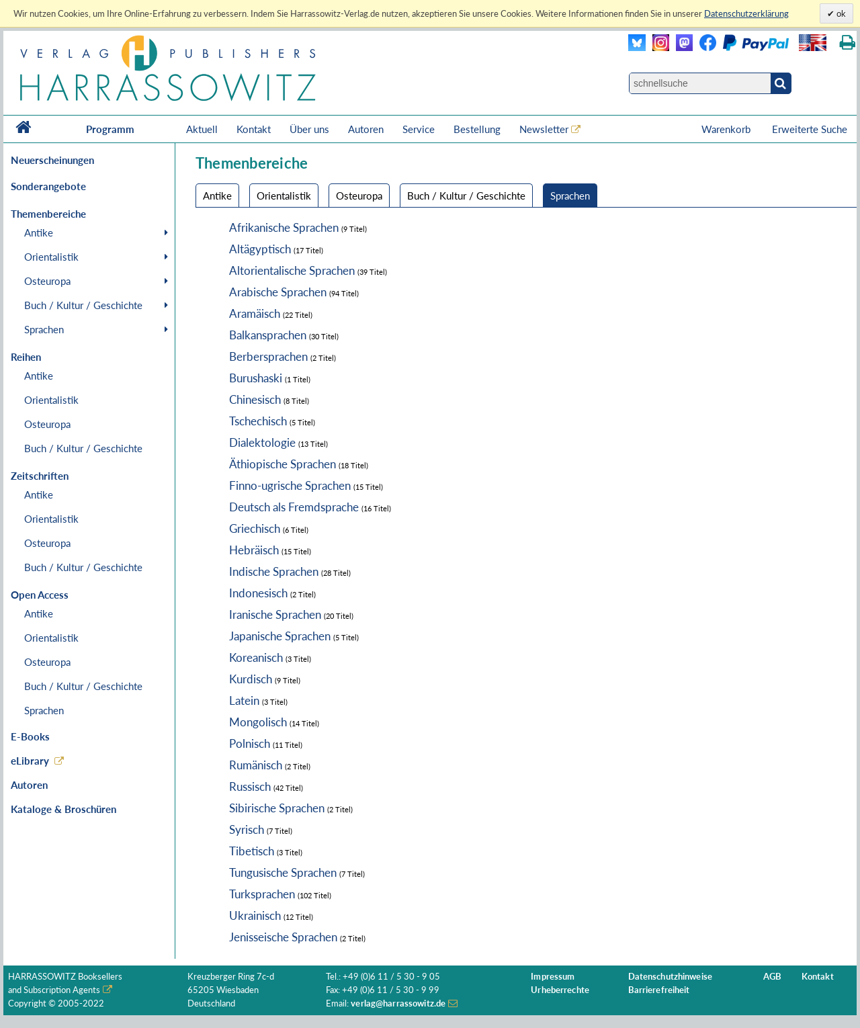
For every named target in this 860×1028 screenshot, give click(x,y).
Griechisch (254, 528)
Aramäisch (254, 313)
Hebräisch (254, 550)
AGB (772, 977)
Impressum (552, 977)
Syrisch (246, 829)
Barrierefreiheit (659, 990)
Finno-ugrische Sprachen (290, 485)
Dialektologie (262, 442)
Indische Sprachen (273, 571)
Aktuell (202, 129)
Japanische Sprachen (280, 636)
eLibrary (30, 761)
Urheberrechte (560, 990)
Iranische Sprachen (275, 614)
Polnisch (249, 743)
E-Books (30, 736)
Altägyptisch (260, 249)
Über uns (309, 129)
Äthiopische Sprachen (282, 464)
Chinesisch (255, 399)
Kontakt (253, 129)
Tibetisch (251, 851)
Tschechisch (258, 421)
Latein (244, 700)
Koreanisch (256, 657)
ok (840, 13)
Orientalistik (51, 257)
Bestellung (477, 129)
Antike (38, 232)
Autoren (366, 129)
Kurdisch (250, 679)
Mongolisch (258, 722)
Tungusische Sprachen (283, 872)
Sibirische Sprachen (277, 808)
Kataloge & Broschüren (63, 809)
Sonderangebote (48, 186)
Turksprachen (262, 894)
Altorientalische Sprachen (292, 270)
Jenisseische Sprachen (283, 937)
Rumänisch (255, 765)
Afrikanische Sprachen (284, 227)
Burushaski (255, 378)
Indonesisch (258, 593)
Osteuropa (47, 281)
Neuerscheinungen (52, 160)
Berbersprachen (268, 356)
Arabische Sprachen (278, 292)
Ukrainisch (255, 915)
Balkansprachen (267, 335)
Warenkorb (727, 129)
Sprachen (44, 329)
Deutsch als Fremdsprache (294, 507)
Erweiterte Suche (809, 129)
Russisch (250, 786)
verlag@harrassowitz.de (398, 1003)
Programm (110, 129)
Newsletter (543, 129)
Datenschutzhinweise (670, 977)
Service (418, 129)
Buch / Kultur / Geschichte (83, 305)
